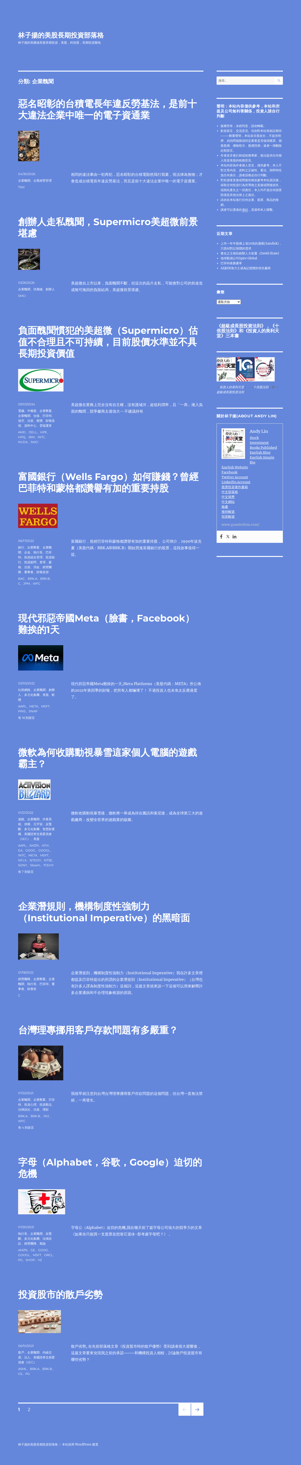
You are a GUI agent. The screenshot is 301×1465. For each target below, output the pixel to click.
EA (20, 850)
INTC (41, 437)
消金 (36, 567)
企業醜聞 (24, 180)
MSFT (45, 706)
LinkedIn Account (236, 482)
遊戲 (21, 819)
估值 (36, 416)
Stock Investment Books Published (263, 443)
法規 (30, 420)
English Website (235, 467)
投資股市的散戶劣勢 (60, 1294)
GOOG (30, 850)
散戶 (21, 1352)
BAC (21, 578)
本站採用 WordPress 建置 (80, 1444)
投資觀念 (46, 1104)
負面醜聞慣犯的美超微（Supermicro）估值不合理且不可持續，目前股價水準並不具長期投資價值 (108, 342)
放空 (21, 420)
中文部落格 (230, 492)
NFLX (22, 860)
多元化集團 (32, 695)
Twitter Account (235, 477)
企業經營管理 (42, 180)
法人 (27, 1357)
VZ (40, 1260)
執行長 (38, 552)
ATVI (45, 845)
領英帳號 (228, 516)
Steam (35, 865)
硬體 (39, 420)
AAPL (22, 706)
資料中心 (30, 425)
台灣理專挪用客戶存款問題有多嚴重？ (98, 1030)
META (33, 706)
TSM (21, 187)
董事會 (28, 572)
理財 (46, 1109)
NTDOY (35, 860)
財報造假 (42, 572)
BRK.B (45, 578)
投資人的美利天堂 (248, 333)
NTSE (48, 860)
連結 (245, 210)
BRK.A (32, 578)
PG (20, 1260)
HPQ (21, 437)
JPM (26, 583)
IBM (31, 437)
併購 (27, 824)
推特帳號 (228, 512)
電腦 (21, 411)
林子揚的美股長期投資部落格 (61, 35)
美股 (46, 695)
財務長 (31, 989)
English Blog (260, 452)
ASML (22, 1369)
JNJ (46, 1116)
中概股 (31, 411)
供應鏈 (38, 289)
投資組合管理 (33, 557)
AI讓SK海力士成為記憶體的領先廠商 (246, 268)
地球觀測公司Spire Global (239, 258)
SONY (22, 865)
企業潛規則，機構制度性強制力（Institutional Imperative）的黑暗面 (104, 912)
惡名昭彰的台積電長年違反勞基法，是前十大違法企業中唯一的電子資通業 (107, 109)
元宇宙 (38, 824)
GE (33, 1250)
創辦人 (50, 289)
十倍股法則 (261, 387)
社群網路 (24, 690)
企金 (27, 552)
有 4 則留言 (26, 1127)
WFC (36, 583)
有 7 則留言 (26, 872)
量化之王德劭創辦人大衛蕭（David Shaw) (250, 253)
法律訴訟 (24, 1109)
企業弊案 (46, 411)
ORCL (48, 1255)
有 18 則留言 (26, 718)
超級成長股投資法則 (241, 326)
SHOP (30, 1260)
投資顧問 (30, 562)
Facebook (229, 472)
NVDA (23, 442)
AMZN (34, 845)
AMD (22, 432)
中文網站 (228, 502)
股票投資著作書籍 (235, 487)
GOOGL (44, 850)
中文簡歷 (228, 497)
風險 (43, 1243)
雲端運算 (46, 425)
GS (20, 1374)
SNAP (33, 711)
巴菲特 (47, 416)
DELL (33, 432)
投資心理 (30, 1104)
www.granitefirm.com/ (240, 524)
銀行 (21, 547)
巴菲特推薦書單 (231, 263)
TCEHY (48, 865)
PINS (22, 711)
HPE (43, 432)
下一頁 (195, 1415)
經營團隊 (24, 979)
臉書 (225, 507)
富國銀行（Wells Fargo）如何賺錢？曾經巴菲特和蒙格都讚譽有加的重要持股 (108, 482)
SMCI (22, 296)
